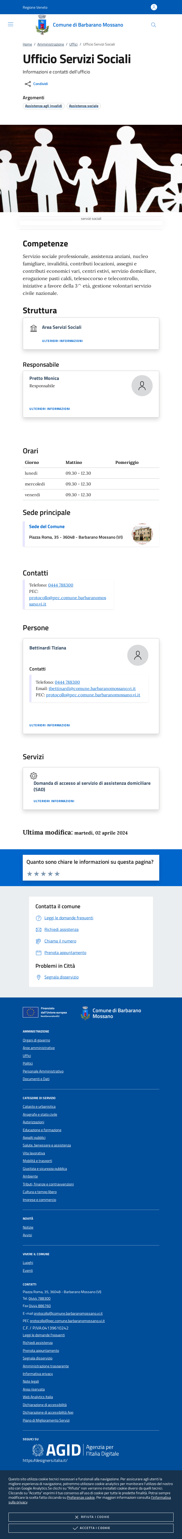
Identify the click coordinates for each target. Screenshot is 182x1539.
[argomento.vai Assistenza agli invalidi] (43, 106)
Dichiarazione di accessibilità (45, 1405)
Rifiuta (91, 1517)
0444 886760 (40, 1306)
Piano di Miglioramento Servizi (46, 1420)
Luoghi (28, 1262)
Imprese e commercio (39, 1200)
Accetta (90, 1528)
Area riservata (34, 1389)
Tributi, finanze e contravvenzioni (48, 1184)
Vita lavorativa (34, 1153)
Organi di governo (36, 1040)
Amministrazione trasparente (46, 1366)
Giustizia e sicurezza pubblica (45, 1168)
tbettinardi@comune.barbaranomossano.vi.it (92, 688)
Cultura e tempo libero (40, 1192)
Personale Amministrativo (43, 1071)
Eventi (28, 1270)
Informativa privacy (38, 1374)
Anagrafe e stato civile (40, 1114)
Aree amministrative (39, 1048)
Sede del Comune (47, 526)
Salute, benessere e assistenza (47, 1145)
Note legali (31, 1381)
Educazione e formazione (42, 1130)
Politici (28, 1063)
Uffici (73, 44)
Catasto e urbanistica (39, 1106)
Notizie (28, 1227)
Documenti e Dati (36, 1079)
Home (27, 44)
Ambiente (30, 1176)
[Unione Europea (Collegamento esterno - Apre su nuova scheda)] (46, 1013)
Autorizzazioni (33, 1122)
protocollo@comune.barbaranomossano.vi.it (68, 1313)
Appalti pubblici (34, 1137)
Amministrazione (50, 44)
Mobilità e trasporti (37, 1161)
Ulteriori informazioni (62, 341)
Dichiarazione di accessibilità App (48, 1412)
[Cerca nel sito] (153, 25)
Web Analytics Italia (38, 1397)
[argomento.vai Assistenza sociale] (83, 106)
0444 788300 (60, 585)
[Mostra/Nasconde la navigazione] (10, 24)
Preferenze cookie (81, 1497)
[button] (35, 7)
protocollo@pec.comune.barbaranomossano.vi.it (93, 694)
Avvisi (27, 1235)
